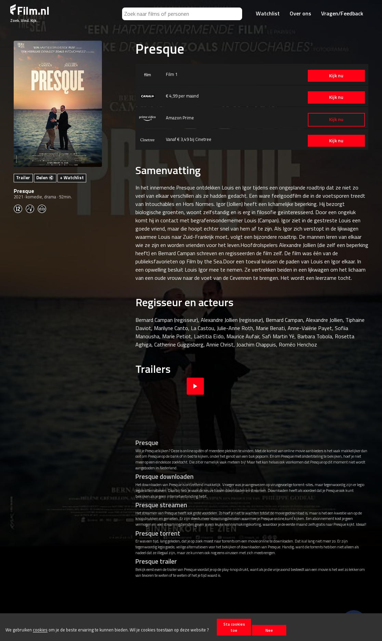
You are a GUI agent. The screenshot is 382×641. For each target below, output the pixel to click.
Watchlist (268, 13)
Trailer (23, 177)
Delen (45, 177)
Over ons (300, 13)
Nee (269, 630)
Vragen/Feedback (342, 13)
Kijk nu (336, 75)
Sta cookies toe (234, 627)
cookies (40, 630)
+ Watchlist (72, 177)
